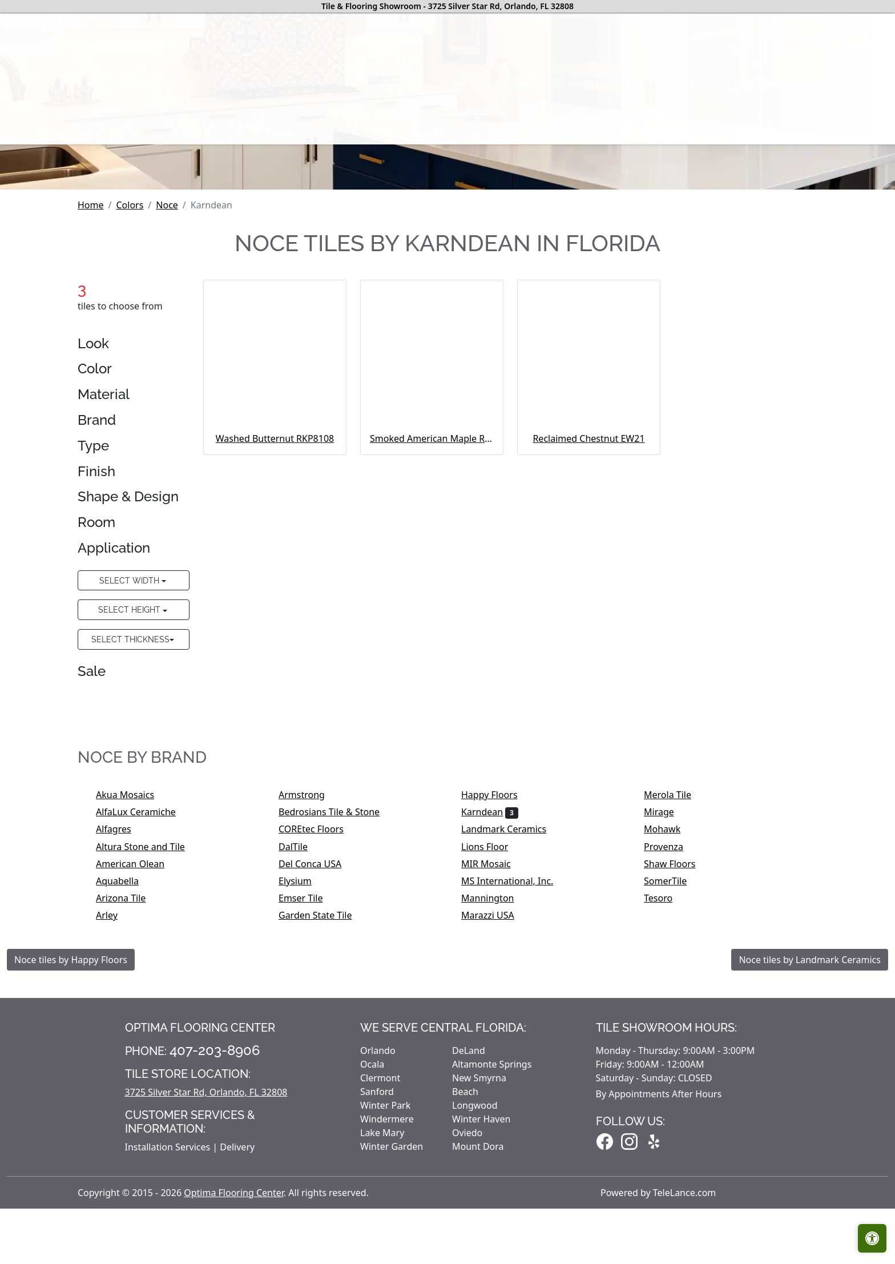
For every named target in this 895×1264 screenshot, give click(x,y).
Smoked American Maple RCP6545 (432, 605)
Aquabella (125, 1048)
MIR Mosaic (493, 1031)
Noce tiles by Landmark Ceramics (810, 1127)
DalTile (300, 1014)
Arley (114, 1083)
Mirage (666, 979)
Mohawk (670, 997)
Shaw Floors (677, 1031)
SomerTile (673, 1048)
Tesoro (666, 1066)
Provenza (671, 1014)
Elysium (302, 1048)
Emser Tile (308, 1066)
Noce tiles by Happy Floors (70, 1127)
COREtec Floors (318, 997)
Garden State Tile (323, 1083)
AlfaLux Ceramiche (143, 979)
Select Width (130, 747)
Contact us (635, 155)
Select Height (130, 777)
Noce (167, 372)
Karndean (489, 979)
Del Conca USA (318, 1031)
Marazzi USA (495, 1083)
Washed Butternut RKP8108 (275, 605)
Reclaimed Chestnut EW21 (588, 605)
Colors (129, 372)
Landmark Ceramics (511, 997)
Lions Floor (492, 1014)
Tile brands (401, 155)
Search (476, 155)
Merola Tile (675, 962)
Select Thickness (130, 806)
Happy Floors (497, 962)
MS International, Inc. (517, 1048)
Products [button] (311, 155)
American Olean (138, 1031)
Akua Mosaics (133, 962)
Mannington (497, 1066)
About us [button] (547, 155)
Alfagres (121, 997)
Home (244, 155)
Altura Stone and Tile (150, 1014)
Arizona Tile (128, 1066)
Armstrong (309, 962)
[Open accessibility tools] (872, 1238)
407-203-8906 (215, 1217)
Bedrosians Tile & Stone (337, 979)
